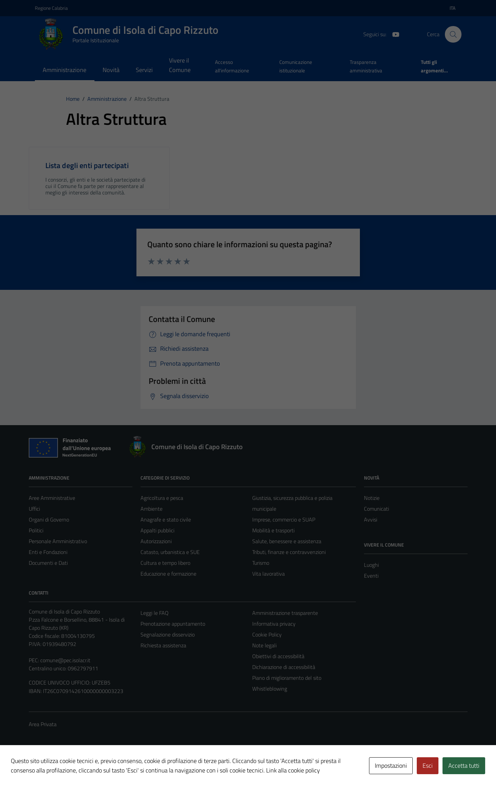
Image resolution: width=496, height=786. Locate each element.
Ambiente (152, 509)
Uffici (34, 509)
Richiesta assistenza (163, 645)
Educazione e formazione (168, 574)
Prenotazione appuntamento (173, 624)
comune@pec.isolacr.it (65, 660)
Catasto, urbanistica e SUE (170, 552)
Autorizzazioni (156, 541)
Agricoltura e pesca (162, 498)
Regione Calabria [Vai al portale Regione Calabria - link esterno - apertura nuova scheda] (51, 7)
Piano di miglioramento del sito (286, 678)
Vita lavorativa (268, 574)
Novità (111, 69)
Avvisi (370, 519)
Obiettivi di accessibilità (278, 656)
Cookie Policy (267, 634)
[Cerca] (453, 34)
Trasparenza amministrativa (366, 66)
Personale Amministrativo (58, 541)
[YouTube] (393, 34)
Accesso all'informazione (232, 66)
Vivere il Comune (180, 65)
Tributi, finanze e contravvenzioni (289, 552)
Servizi (144, 69)
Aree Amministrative (52, 498)
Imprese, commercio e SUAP (283, 519)
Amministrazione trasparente (285, 613)
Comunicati (376, 509)
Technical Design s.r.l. (74, 766)
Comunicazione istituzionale (295, 66)
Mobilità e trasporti (273, 530)
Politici (36, 530)
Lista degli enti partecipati (87, 165)
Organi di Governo (49, 519)
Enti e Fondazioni (48, 552)
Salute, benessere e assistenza (286, 541)
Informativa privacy (274, 624)
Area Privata (43, 724)
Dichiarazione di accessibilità (283, 667)
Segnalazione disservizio (168, 634)
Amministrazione (64, 69)
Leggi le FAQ (155, 613)
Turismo (260, 563)
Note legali (264, 645)
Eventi (371, 576)
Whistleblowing (269, 689)
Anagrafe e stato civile (166, 519)
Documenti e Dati (48, 563)
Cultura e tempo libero (165, 563)
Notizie (372, 498)
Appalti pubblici (157, 530)
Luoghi (371, 565)
